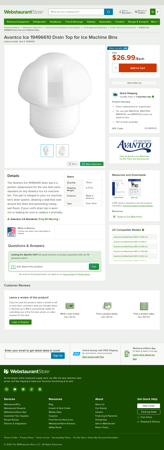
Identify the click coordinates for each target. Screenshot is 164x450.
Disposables (105, 21)
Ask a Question (91, 164)
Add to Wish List (134, 83)
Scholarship (101, 420)
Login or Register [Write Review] (20, 322)
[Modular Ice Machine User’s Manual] (134, 189)
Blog (51, 404)
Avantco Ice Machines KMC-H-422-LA (131, 256)
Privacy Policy (84, 274)
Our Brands (101, 408)
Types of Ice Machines (137, 216)
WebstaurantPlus (12, 404)
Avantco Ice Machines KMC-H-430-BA (131, 251)
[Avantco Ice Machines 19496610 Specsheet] (118, 189)
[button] (47, 150)
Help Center (149, 405)
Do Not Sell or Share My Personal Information (95, 438)
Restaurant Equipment (18, 21)
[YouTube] (14, 389)
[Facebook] (23, 389)
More (155, 21)
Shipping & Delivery (148, 421)
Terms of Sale (10, 438)
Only (114, 52)
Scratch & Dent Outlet (59, 408)
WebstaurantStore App (15, 412)
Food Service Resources (61, 420)
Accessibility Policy (61, 438)
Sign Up (57, 355)
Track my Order (149, 412)
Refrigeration (39, 21)
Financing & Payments (106, 416)
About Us (100, 404)
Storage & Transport (138, 21)
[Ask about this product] (54, 266)
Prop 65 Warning (48, 219)
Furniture (119, 21)
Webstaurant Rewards (15, 408)
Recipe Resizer (11, 420)
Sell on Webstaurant (105, 423)
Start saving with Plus (93, 357)
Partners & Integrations (15, 423)
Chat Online (144, 417)
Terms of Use (68, 274)
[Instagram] (6, 389)
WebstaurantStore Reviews (62, 423)
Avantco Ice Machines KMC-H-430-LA (131, 247)
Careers (99, 412)
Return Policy (101, 427)
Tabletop (91, 21)
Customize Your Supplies (16, 416)
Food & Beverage (74, 21)
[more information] (153, 96)
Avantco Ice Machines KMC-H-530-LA (131, 237)
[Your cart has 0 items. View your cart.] (155, 12)
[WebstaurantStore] (44, 371)
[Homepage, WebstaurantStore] (23, 12)
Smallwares (56, 21)
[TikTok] (31, 389)
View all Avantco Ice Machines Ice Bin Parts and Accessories (134, 157)
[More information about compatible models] (143, 230)
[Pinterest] (39, 389)
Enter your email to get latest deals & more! (32, 350)
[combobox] (76, 12)
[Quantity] (115, 68)
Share (73, 164)
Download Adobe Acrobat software (138, 206)
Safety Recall (55, 427)
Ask (94, 266)
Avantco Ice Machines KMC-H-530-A (130, 242)
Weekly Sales (55, 412)
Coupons (53, 416)
